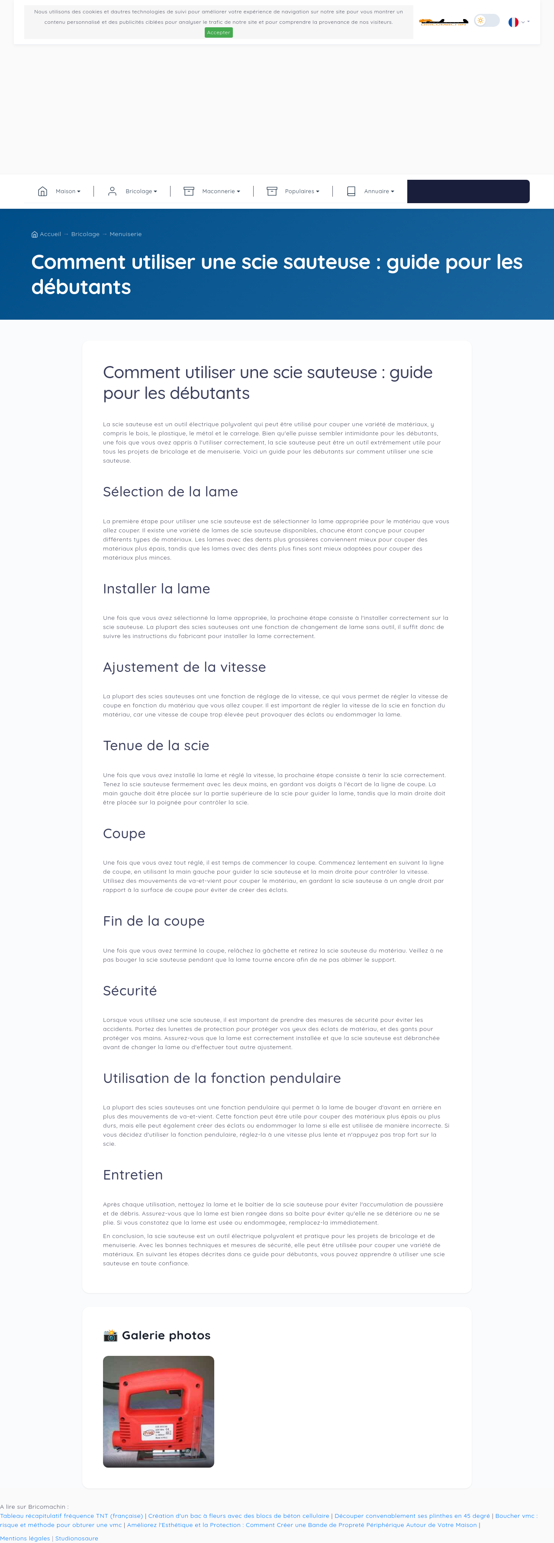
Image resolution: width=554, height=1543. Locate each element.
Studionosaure (77, 1538)
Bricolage (86, 234)
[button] (519, 22)
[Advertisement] (277, 109)
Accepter (219, 32)
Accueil (47, 234)
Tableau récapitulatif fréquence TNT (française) (71, 1516)
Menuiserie (126, 234)
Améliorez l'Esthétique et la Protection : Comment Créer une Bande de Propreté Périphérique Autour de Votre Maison (302, 1525)
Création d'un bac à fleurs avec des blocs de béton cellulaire (238, 1516)
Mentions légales (25, 1538)
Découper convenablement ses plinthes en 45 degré (412, 1516)
